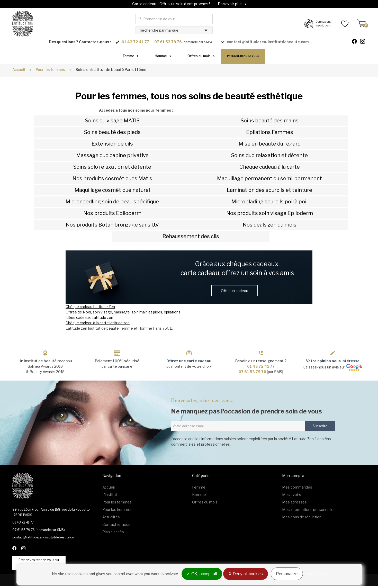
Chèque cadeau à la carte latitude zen (98, 323)
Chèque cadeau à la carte (269, 167)
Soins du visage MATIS (112, 121)
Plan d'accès (113, 532)
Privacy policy (317, 574)
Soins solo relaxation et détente (112, 167)
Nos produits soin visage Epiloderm (269, 213)
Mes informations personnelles (309, 509)
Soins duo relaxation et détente (269, 155)
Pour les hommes (117, 509)
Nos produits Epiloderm (112, 213)
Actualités (111, 517)
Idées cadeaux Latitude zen (89, 317)
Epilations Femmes (269, 132)
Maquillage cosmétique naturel (112, 190)
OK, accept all (202, 574)
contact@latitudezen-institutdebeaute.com (268, 42)
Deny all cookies (245, 574)
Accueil (18, 69)
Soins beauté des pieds (112, 132)
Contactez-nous (116, 524)
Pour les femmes (117, 502)
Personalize (287, 574)
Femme (128, 56)
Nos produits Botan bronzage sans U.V (112, 225)
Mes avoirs (291, 494)
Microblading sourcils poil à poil (269, 202)
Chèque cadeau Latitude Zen (90, 306)
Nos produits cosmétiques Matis (112, 178)
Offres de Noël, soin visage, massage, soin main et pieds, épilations (123, 312)
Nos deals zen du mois (269, 225)
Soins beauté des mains (270, 121)
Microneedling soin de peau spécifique (112, 202)
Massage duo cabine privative (112, 155)
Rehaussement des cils (191, 236)
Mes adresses (294, 502)
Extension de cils (112, 144)
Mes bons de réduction (301, 517)
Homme (161, 56)
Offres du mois (199, 56)
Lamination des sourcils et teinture (269, 190)
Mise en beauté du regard (270, 144)
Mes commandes (297, 487)
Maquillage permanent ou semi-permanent (269, 178)
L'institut (109, 494)
